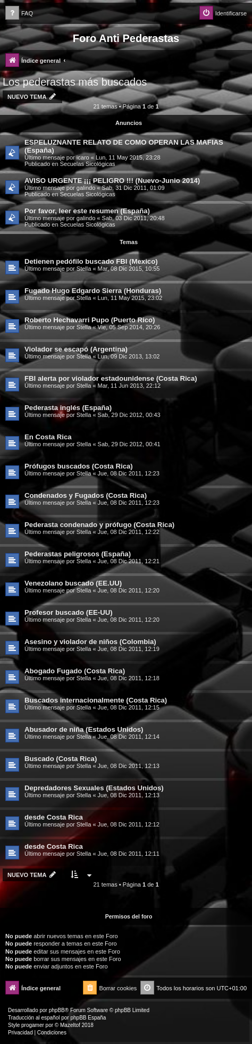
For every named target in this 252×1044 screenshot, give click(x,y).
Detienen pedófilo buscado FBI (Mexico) (91, 261)
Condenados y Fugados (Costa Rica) (85, 495)
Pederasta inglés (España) (68, 408)
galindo (86, 188)
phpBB (57, 1010)
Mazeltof (70, 1025)
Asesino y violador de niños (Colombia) (90, 642)
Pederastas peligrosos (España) (77, 554)
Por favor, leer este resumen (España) (87, 211)
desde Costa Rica (53, 817)
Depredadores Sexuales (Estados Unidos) (94, 788)
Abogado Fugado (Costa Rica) (74, 671)
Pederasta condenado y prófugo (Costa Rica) (99, 525)
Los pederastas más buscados (75, 82)
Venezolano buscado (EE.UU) (73, 583)
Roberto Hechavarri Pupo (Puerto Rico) (89, 320)
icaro (83, 157)
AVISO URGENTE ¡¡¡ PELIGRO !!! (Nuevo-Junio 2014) (112, 181)
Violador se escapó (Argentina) (76, 349)
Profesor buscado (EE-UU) (68, 612)
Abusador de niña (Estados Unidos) (83, 729)
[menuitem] (19, 13)
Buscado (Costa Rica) (60, 759)
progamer (32, 1025)
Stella (84, 268)
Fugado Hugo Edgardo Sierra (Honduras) (92, 291)
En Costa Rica (48, 437)
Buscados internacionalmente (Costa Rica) (95, 700)
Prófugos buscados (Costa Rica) (78, 466)
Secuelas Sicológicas (87, 164)
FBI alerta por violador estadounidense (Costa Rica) (110, 378)
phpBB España (88, 1018)
